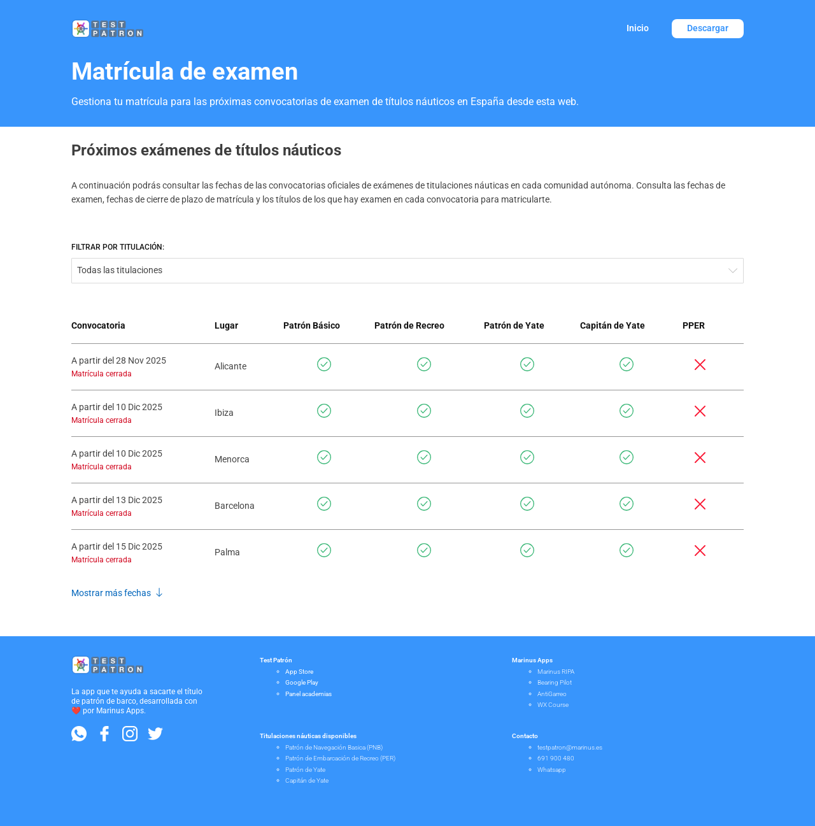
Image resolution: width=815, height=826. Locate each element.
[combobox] (407, 270)
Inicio (638, 28)
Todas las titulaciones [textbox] (119, 270)
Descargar (707, 28)
